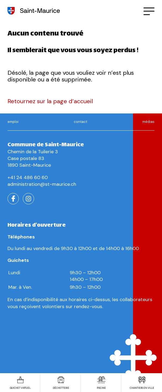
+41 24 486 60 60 (28, 177)
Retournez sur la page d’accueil (50, 101)
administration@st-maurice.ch (42, 184)
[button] (148, 11)
